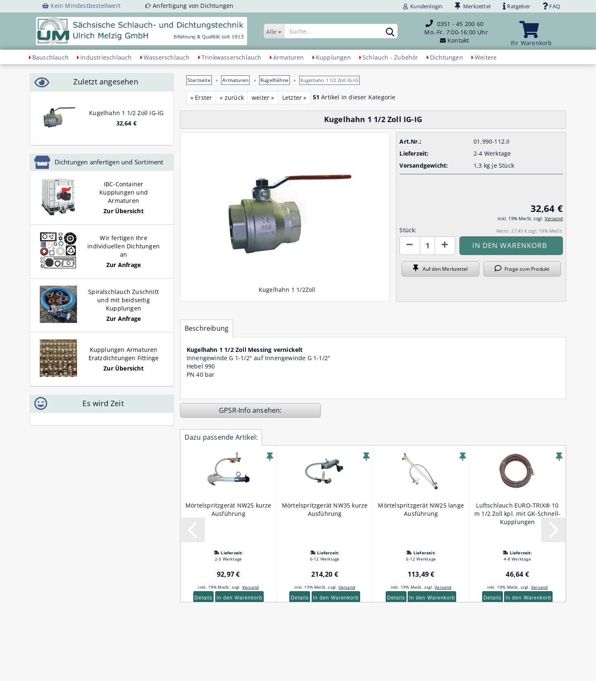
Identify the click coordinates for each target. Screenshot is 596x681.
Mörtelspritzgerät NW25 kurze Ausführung (228, 509)
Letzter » (294, 97)
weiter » (263, 97)
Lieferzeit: (413, 153)
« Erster (201, 97)
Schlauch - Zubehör (390, 57)
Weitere (486, 57)
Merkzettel (472, 6)
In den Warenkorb (239, 598)
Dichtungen (446, 57)
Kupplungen (333, 57)
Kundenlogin (423, 6)
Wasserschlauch (167, 57)
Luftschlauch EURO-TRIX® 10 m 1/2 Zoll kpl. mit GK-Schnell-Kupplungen (517, 513)
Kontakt (458, 40)
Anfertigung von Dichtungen (193, 6)
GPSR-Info (235, 410)
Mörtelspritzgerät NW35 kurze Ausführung (325, 509)
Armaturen (288, 57)
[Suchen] (390, 31)
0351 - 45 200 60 (460, 24)
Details (204, 598)
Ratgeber (516, 6)
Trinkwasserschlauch (232, 57)
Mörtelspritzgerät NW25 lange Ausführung (421, 509)
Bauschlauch (50, 57)
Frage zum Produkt (522, 268)
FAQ (551, 6)
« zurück (232, 97)
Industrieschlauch (106, 57)
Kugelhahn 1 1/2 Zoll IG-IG (126, 113)
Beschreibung (206, 328)
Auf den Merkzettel (440, 268)
